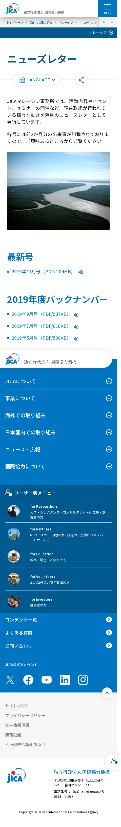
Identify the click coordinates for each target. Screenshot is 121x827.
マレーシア (98, 32)
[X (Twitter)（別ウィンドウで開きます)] (10, 680)
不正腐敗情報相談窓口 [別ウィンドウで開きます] (25, 744)
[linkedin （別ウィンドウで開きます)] (65, 680)
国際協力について (25, 466)
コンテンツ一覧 (21, 619)
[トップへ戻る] (107, 692)
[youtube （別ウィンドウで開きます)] (47, 680)
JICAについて (20, 381)
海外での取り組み (25, 415)
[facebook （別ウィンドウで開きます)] (28, 680)
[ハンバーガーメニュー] (107, 6)
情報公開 (13, 735)
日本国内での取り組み (30, 432)
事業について (20, 398)
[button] (36, 80)
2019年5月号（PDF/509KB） (45, 337)
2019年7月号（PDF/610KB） (45, 325)
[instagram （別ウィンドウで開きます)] (83, 680)
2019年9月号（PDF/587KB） (45, 314)
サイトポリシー (19, 706)
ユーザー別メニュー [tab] (30, 492)
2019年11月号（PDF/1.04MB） (47, 271)
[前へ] (104, 22)
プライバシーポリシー (25, 715)
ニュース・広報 (22, 449)
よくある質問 (18, 632)
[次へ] (112, 22)
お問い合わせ (18, 645)
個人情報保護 (17, 725)
